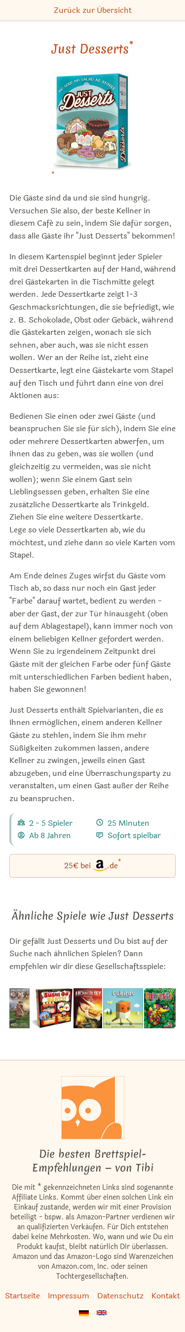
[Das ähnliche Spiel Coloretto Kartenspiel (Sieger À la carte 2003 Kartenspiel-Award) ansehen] (160, 1008)
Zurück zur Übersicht (93, 10)
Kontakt (165, 1296)
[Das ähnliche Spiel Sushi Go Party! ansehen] (52, 1008)
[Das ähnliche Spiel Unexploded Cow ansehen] (19, 1008)
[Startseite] (92, 1107)
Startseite (22, 1296)
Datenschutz (120, 1296)
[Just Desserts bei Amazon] (92, 128)
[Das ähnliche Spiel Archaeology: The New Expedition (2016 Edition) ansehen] (88, 1008)
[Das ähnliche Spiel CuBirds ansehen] (123, 1008)
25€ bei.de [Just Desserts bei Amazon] (92, 865)
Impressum (68, 1296)
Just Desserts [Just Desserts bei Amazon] (92, 48)
